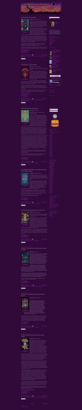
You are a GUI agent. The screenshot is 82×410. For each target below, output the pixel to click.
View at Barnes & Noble (25, 50)
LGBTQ (50, 178)
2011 (50, 149)
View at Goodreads (24, 52)
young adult (50, 163)
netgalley (38, 203)
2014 (50, 145)
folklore (29, 203)
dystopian (50, 175)
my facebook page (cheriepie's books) (54, 37)
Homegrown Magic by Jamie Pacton (29, 108)
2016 (50, 143)
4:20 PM (30, 239)
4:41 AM (30, 395)
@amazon (34, 216)
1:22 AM (30, 98)
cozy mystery (51, 170)
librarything (50, 44)
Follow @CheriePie (51, 92)
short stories (51, 172)
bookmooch (50, 43)
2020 (50, 138)
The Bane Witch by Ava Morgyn (28, 17)
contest (50, 181)
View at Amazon (24, 51)
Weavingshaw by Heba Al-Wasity (29, 64)
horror (50, 167)
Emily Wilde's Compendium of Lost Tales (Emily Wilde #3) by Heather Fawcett (34, 170)
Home (32, 403)
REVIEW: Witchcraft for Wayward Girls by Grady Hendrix (32, 336)
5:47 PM (30, 161)
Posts (51, 109)
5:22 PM (30, 202)
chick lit (50, 174)
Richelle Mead (51, 215)
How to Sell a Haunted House (56, 51)
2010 (50, 150)
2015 (50, 144)
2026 (50, 130)
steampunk (50, 173)
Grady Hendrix (55, 52)
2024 (50, 136)
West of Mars (51, 216)
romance (37, 240)
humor (50, 171)
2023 (50, 137)
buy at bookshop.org (25, 31)
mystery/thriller (51, 162)
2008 (50, 152)
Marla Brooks (54, 58)
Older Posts (45, 403)
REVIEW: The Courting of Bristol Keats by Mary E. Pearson (33, 295)
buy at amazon (25, 32)
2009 (50, 151)
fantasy (25, 203)
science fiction (51, 169)
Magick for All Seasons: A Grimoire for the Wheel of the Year (56, 57)
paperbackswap (51, 42)
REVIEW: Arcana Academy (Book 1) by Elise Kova (33, 210)
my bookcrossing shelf (52, 40)
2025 (50, 135)
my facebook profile (52, 36)
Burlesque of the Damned (52, 212)
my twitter (50, 38)
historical (33, 203)
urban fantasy (51, 165)
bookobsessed (51, 41)
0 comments (45, 98)
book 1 (39, 178)
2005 (50, 156)
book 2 (44, 178)
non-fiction (50, 180)
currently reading (55, 50)
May (51, 131)
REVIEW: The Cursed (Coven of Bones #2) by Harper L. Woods (34, 249)
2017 (50, 142)
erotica (25, 286)
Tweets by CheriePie (52, 90)
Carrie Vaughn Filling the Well (53, 213)
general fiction (51, 177)
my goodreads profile (52, 39)
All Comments (52, 111)
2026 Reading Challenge (55, 78)
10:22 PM (30, 285)
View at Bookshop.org (25, 49)
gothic (50, 179)
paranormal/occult (31, 240)
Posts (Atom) (26, 406)
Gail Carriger (54, 67)
